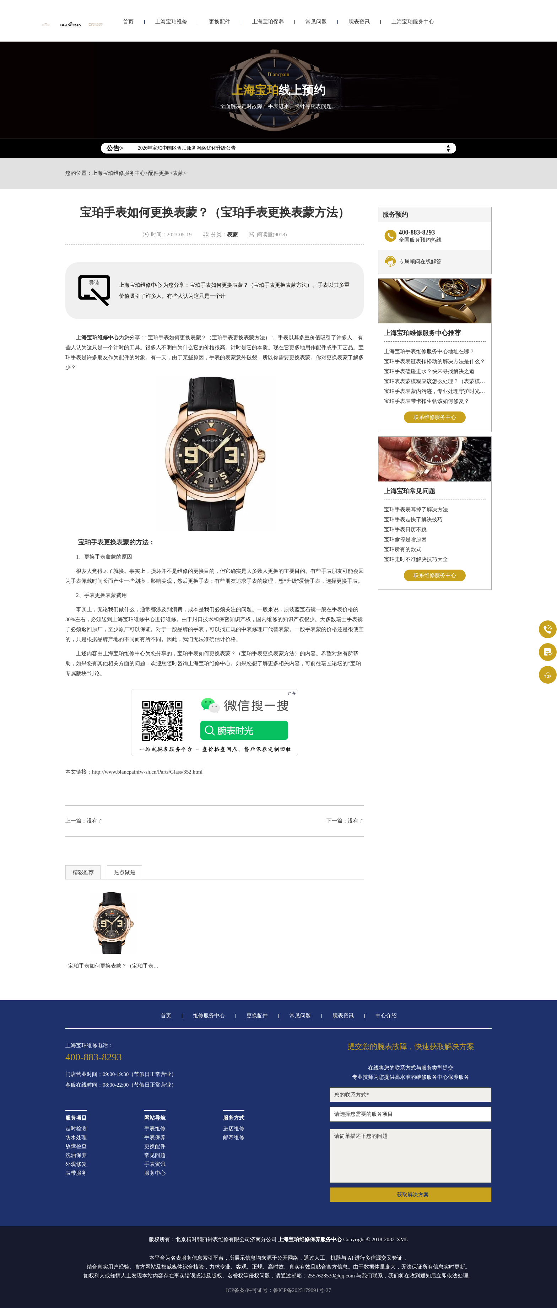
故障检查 (76, 1146)
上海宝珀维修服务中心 (118, 173)
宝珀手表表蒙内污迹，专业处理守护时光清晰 (435, 391)
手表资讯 (155, 1164)
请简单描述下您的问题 (411, 1156)
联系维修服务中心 (434, 417)
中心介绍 (386, 1015)
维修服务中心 (209, 1015)
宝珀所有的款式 (402, 549)
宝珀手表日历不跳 (405, 529)
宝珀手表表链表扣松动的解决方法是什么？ (434, 361)
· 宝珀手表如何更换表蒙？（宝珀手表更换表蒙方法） (113, 966)
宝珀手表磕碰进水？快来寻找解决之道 (429, 371)
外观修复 (76, 1164)
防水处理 (76, 1137)
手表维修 (155, 1128)
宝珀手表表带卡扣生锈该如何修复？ (426, 401)
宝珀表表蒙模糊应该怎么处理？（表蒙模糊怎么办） (435, 381)
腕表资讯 (359, 24)
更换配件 (219, 24)
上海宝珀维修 (171, 24)
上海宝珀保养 (268, 24)
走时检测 (76, 1128)
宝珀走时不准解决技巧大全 (416, 559)
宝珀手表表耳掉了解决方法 (416, 509)
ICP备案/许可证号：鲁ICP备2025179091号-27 (278, 1290)
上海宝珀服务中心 (412, 24)
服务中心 (155, 1173)
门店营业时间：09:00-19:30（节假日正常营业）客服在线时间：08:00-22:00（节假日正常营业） (121, 1080)
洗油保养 (76, 1155)
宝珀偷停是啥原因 (405, 539)
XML (402, 1239)
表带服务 (76, 1173)
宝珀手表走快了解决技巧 (413, 519)
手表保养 (155, 1137)
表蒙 (178, 173)
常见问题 (316, 24)
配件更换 (158, 173)
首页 (128, 24)
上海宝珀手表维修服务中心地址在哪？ (429, 351)
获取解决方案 (413, 1194)
